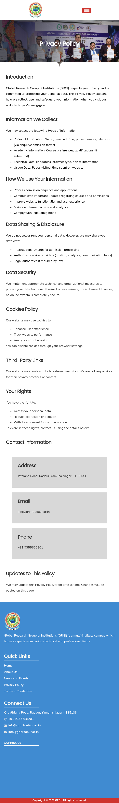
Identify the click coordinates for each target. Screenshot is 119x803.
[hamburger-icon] (86, 10)
